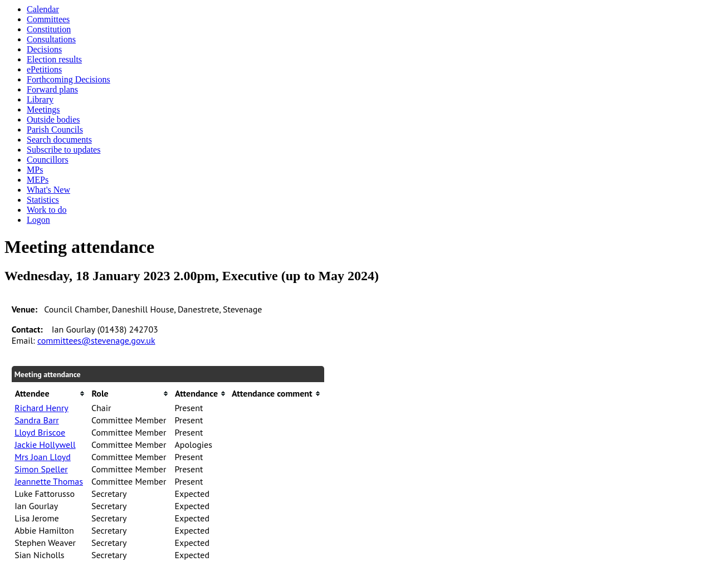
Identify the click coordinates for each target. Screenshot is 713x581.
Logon (38, 219)
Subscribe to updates (63, 149)
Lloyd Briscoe (39, 432)
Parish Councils (55, 129)
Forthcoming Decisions (68, 79)
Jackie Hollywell (44, 444)
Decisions (44, 49)
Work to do (47, 209)
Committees (48, 19)
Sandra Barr (36, 420)
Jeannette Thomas (48, 481)
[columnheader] (50, 393)
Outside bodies (53, 119)
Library (40, 99)
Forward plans (52, 89)
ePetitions (44, 69)
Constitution (49, 29)
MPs (35, 169)
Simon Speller (41, 469)
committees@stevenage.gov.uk (96, 340)
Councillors (48, 159)
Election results (54, 59)
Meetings (43, 109)
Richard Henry (41, 407)
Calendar (43, 9)
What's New (48, 189)
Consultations (51, 39)
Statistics (43, 199)
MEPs (37, 179)
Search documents (59, 139)
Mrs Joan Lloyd (42, 456)
